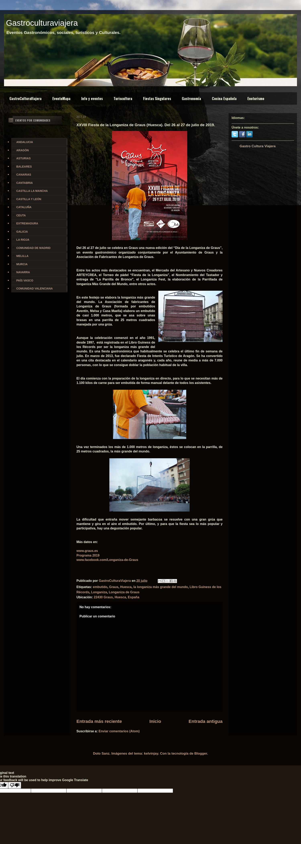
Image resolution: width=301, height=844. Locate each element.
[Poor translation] (14, 785)
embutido (100, 587)
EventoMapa (61, 98)
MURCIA (21, 264)
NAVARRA (23, 272)
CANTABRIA (24, 182)
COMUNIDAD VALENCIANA (34, 288)
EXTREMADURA (27, 223)
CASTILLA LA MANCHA (32, 190)
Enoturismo (255, 98)
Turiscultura (123, 98)
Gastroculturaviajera (42, 22)
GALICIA (22, 231)
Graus (113, 587)
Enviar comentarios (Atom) (119, 731)
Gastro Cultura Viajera (258, 146)
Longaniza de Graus (124, 592)
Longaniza (99, 592)
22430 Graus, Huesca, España (116, 597)
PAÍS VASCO (24, 280)
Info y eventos (92, 98)
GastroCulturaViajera (25, 98)
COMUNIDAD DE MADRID (33, 248)
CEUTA (21, 215)
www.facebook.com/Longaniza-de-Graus (107, 560)
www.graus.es (87, 550)
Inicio (155, 721)
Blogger (200, 753)
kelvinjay (151, 753)
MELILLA (22, 256)
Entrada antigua (206, 721)
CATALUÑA (24, 207)
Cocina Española (224, 98)
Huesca (126, 587)
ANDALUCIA (24, 142)
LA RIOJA (22, 239)
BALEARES (24, 166)
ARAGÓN (22, 150)
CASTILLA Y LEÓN (28, 199)
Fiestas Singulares (157, 98)
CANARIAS (23, 174)
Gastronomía (191, 98)
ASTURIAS (23, 158)
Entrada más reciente (99, 721)
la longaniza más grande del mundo (160, 587)
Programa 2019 (88, 555)
